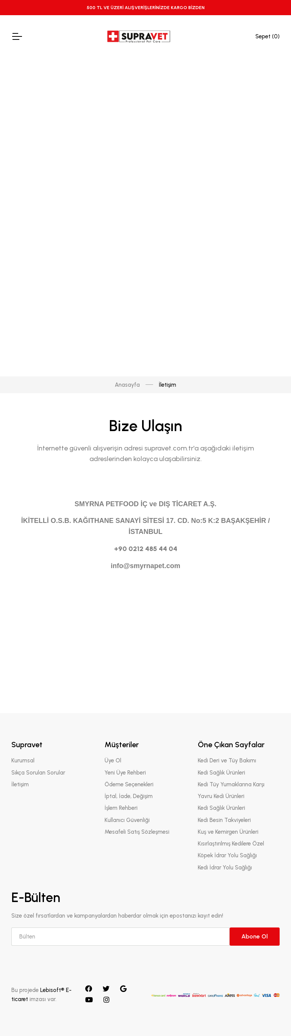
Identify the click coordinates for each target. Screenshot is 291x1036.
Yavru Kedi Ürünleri (221, 796)
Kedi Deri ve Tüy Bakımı (227, 760)
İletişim (20, 784)
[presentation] (69, 643)
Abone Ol (254, 936)
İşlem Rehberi (121, 808)
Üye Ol (113, 760)
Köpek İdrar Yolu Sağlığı (227, 855)
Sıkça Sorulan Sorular (38, 772)
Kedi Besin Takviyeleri (224, 820)
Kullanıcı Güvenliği (127, 820)
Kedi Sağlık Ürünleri (221, 772)
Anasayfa (127, 61)
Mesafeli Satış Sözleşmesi (137, 831)
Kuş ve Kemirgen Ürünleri (228, 831)
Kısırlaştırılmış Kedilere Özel (231, 843)
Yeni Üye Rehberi (125, 772)
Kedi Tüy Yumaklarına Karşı (231, 784)
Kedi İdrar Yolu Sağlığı (225, 867)
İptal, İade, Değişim (129, 796)
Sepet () (267, 36)
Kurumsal (22, 760)
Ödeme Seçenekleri (129, 784)
